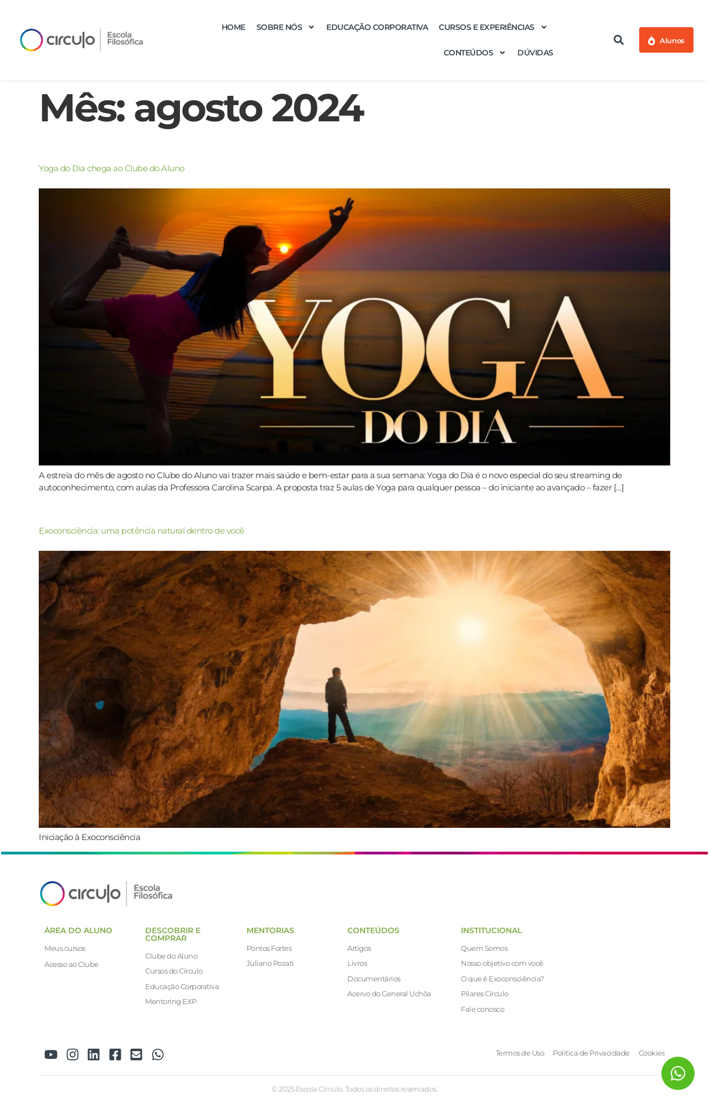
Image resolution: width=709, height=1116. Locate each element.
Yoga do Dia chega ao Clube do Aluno (111, 168)
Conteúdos (475, 52)
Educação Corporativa (377, 27)
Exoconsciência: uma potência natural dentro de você (141, 530)
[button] (619, 40)
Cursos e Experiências (493, 27)
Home (233, 27)
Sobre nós (286, 27)
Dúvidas (535, 53)
